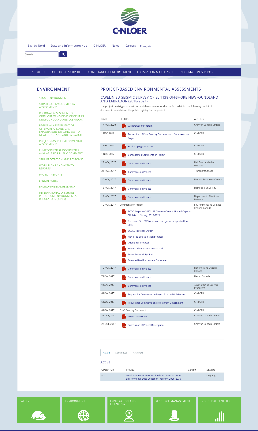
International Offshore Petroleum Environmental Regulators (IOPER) (58, 196)
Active (106, 352)
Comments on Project (139, 163)
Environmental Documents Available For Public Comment (61, 151)
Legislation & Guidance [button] (155, 72)
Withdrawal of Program (140, 125)
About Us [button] (39, 72)
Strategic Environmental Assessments (57, 105)
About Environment (53, 98)
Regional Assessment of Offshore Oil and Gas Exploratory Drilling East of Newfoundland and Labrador (61, 130)
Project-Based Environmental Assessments (60, 142)
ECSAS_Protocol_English (140, 230)
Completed (121, 352)
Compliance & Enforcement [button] (109, 72)
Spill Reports (48, 180)
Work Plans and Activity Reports (56, 167)
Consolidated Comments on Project (146, 154)
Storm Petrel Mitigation (140, 254)
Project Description (138, 316)
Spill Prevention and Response (61, 159)
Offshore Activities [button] (67, 72)
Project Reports (50, 174)
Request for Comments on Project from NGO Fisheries (156, 294)
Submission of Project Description (145, 324)
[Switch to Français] (145, 45)
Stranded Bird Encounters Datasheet (147, 260)
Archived (138, 352)
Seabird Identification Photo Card (145, 248)
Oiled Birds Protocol (138, 242)
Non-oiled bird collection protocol (145, 236)
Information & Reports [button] (198, 72)
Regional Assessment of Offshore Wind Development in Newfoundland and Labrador (61, 116)
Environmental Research (57, 186)
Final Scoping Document (140, 146)
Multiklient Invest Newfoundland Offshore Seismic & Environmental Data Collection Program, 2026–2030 (153, 377)
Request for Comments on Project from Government (155, 302)
